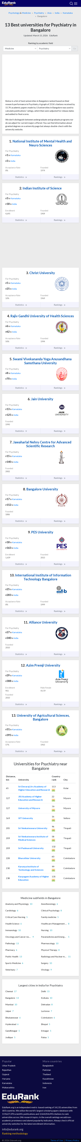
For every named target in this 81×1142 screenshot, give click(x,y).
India (57, 13)
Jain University (40, 399)
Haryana (6, 1078)
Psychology (14, 13)
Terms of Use (56, 1140)
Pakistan (47, 1070)
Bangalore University (40, 489)
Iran (44, 1087)
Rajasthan (6, 1070)
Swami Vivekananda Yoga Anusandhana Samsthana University (41, 361)
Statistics (21, 177)
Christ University (40, 273)
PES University (40, 532)
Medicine (26, 13)
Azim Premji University (40, 665)
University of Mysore (29, 808)
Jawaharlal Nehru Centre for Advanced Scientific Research (40, 444)
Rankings (60, 177)
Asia (49, 13)
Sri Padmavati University (31, 848)
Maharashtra (8, 1087)
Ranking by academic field (40, 43)
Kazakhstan (48, 1078)
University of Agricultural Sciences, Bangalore (41, 717)
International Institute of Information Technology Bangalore (40, 577)
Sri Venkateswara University (32, 828)
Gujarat (5, 1074)
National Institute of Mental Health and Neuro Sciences (40, 143)
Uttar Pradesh (8, 1065)
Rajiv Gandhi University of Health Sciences (40, 316)
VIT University (25, 818)
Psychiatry (39, 13)
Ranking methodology (15, 1133)
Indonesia (47, 1083)
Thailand (47, 1074)
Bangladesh (48, 1065)
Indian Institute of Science (40, 188)
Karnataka (68, 13)
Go (74, 48)
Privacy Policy (72, 1140)
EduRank (53, 35)
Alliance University (40, 622)
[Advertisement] (40, 78)
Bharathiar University (29, 858)
